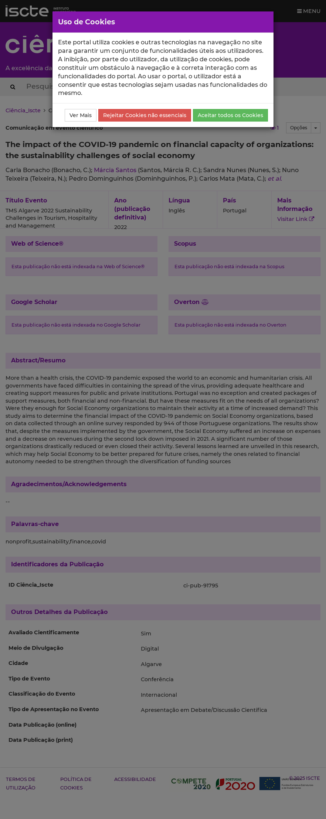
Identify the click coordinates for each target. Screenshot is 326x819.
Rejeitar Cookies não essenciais (144, 115)
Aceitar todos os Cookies (230, 115)
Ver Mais (80, 115)
